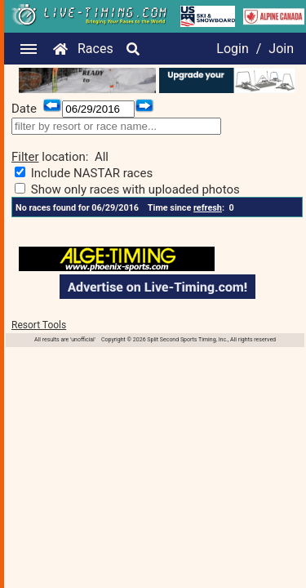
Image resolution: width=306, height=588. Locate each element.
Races (95, 48)
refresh (207, 208)
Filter (25, 156)
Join (281, 48)
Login (232, 48)
